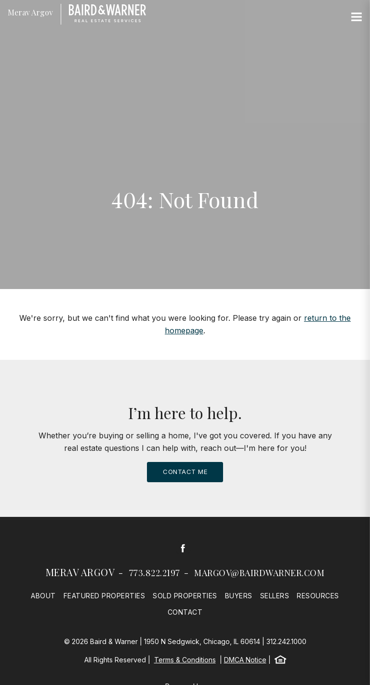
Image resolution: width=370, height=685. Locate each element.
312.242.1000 (286, 641)
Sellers (275, 596)
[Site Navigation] (356, 17)
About (43, 596)
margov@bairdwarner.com (259, 573)
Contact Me (185, 471)
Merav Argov (80, 572)
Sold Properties (185, 596)
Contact (185, 612)
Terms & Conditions (185, 660)
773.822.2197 (154, 573)
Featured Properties (104, 596)
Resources (318, 596)
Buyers (238, 596)
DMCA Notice (245, 660)
